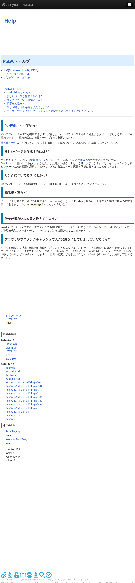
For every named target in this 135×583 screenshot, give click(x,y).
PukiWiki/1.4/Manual (17, 411)
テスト (9, 354)
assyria (10, 5)
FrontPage (11, 343)
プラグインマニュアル (17, 77)
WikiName (83, 159)
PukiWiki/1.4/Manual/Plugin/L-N (24, 393)
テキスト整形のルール (17, 73)
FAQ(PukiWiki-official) (16, 70)
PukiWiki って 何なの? (19, 92)
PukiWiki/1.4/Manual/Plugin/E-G (24, 400)
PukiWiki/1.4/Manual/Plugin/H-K (24, 397)
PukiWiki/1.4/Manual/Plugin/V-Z (23, 382)
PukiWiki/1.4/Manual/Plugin (21, 408)
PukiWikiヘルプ (13, 88)
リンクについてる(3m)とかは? (24, 99)
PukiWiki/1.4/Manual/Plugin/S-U (24, 386)
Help (10, 21)
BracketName (9, 163)
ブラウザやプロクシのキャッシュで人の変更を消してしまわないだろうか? (50, 110)
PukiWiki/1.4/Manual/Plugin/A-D (24, 404)
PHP (9, 443)
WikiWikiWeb (13, 371)
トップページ (13, 315)
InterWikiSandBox (17, 439)
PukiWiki (11, 61)
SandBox (11, 358)
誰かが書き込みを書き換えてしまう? (28, 107)
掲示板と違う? (15, 103)
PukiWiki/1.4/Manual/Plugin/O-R (24, 389)
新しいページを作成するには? (24, 96)
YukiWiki (10, 367)
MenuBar (28, 4)
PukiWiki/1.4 (13, 415)
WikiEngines (13, 378)
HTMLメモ (12, 319)
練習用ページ (8, 142)
